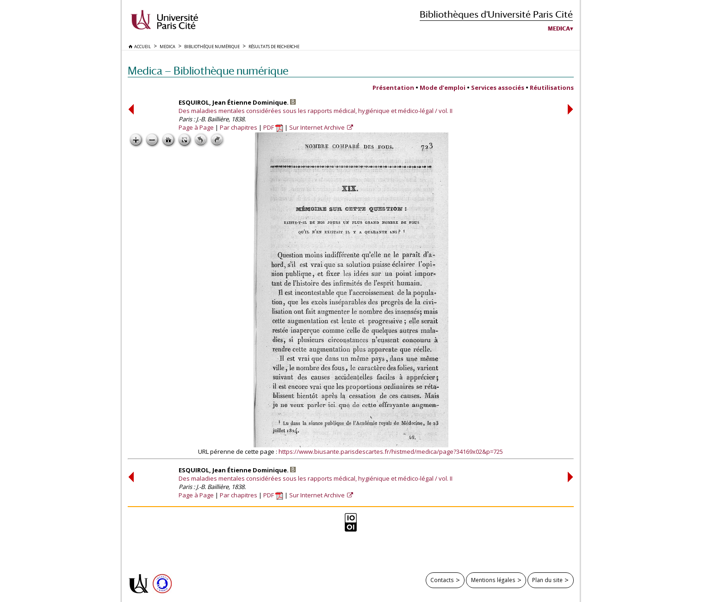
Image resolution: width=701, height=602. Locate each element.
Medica (559, 28)
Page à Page (196, 127)
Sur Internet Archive (317, 127)
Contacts (442, 579)
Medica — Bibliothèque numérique (208, 70)
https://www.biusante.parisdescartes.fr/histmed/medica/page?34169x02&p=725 (391, 451)
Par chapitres (238, 127)
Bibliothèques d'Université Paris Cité (496, 14)
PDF (273, 127)
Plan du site (547, 579)
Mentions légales (493, 579)
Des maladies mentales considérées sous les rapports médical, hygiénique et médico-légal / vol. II (316, 111)
